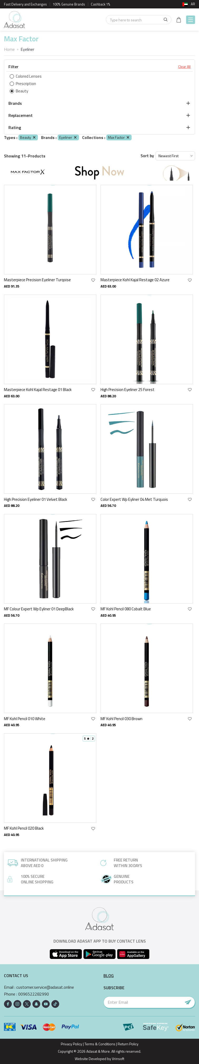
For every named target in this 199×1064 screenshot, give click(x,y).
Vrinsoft (117, 1058)
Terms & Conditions (99, 1044)
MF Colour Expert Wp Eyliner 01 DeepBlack (39, 609)
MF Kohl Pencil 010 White (24, 718)
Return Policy (128, 1044)
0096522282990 (33, 994)
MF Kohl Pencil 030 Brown (121, 718)
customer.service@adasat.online (45, 987)
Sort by (147, 156)
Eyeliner (68, 137)
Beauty (28, 137)
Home (9, 49)
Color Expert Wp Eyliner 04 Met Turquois (134, 499)
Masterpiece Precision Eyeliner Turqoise (37, 280)
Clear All (184, 66)
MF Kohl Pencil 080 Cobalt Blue (126, 609)
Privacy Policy (71, 1044)
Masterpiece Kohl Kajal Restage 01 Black (38, 389)
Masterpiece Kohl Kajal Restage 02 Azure (135, 280)
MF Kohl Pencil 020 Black (24, 828)
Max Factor (119, 137)
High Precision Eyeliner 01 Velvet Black (35, 499)
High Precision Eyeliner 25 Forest (128, 389)
